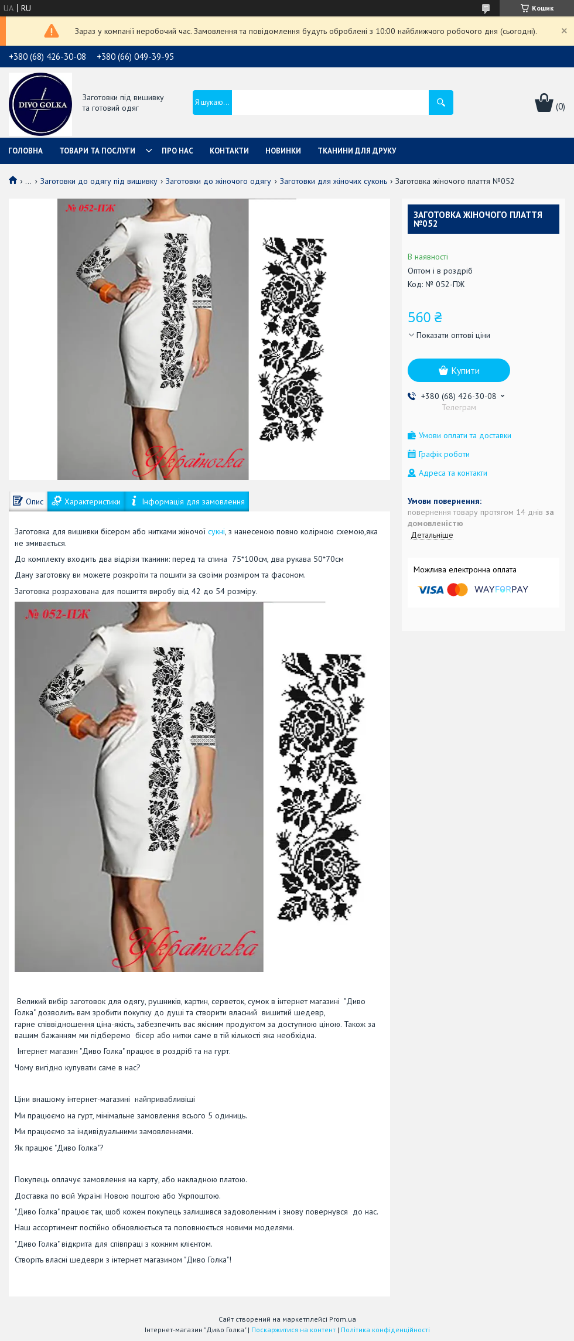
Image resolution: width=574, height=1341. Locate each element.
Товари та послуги (97, 151)
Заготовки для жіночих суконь (333, 181)
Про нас (177, 151)
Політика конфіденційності (385, 1329)
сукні (216, 531)
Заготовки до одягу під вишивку (99, 181)
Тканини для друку (356, 151)
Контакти (229, 151)
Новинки (283, 151)
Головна (25, 151)
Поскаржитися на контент (293, 1329)
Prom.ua (342, 1319)
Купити (465, 370)
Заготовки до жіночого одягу (218, 181)
